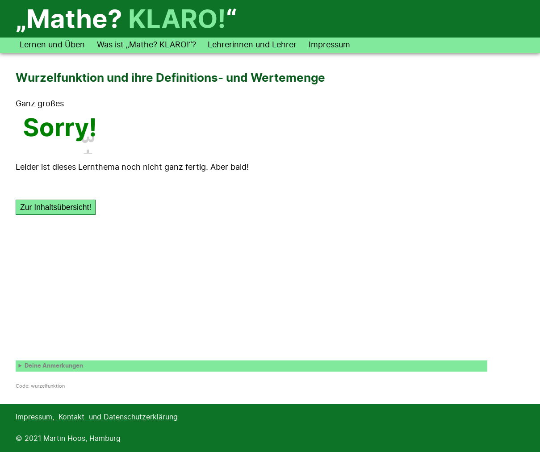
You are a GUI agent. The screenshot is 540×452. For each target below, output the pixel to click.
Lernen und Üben (52, 45)
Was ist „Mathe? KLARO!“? (146, 45)
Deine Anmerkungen (54, 366)
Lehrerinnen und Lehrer (252, 45)
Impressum (329, 45)
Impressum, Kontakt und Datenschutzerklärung (97, 417)
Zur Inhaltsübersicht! (55, 207)
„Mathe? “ (126, 20)
